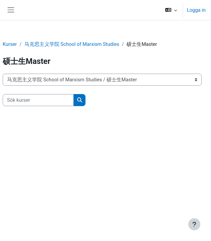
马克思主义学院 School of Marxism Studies (71, 44)
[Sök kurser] (38, 100)
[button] (171, 10)
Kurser (10, 44)
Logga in (196, 10)
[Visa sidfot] (194, 224)
